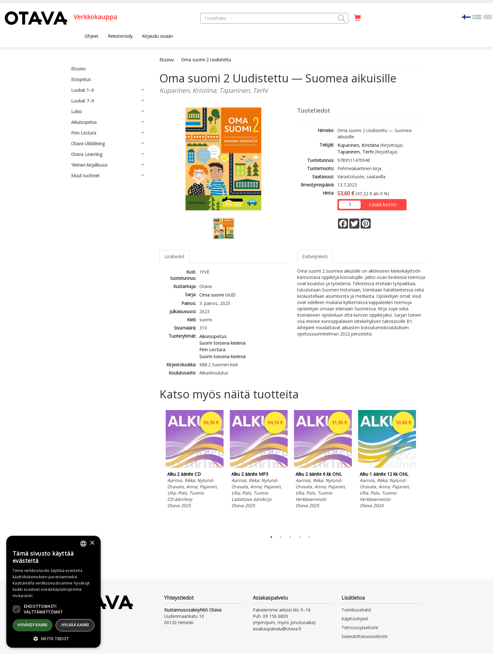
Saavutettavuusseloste (364, 636)
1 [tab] (271, 537)
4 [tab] (299, 537)
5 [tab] (309, 537)
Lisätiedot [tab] (174, 256)
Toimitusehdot (356, 610)
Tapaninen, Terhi (355, 151)
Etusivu (166, 60)
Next (422, 469)
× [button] (92, 543)
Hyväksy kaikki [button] (32, 625)
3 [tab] (290, 537)
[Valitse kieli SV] (477, 16)
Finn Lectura (212, 349)
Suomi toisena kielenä (222, 343)
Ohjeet (91, 36)
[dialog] (53, 592)
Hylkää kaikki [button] (75, 625)
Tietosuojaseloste (359, 627)
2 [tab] (281, 537)
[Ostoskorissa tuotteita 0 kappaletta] (357, 18)
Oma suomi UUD (217, 294)
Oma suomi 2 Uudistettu (206, 60)
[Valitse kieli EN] (487, 16)
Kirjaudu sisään (157, 36)
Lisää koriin (382, 204)
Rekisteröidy (120, 36)
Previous (158, 469)
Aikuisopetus (213, 336)
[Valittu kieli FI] (466, 16)
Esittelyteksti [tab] (315, 256)
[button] (341, 18)
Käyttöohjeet (354, 619)
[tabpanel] (195, 460)
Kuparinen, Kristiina (358, 145)
